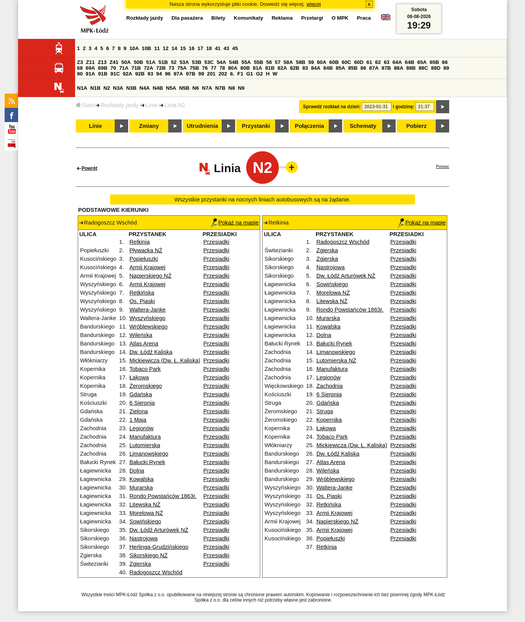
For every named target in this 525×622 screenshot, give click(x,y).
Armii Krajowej (147, 267)
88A (398, 68)
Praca (364, 18)
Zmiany (149, 126)
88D (435, 68)
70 (113, 68)
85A (340, 68)
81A (257, 68)
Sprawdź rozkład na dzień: (332, 106)
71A (123, 68)
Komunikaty (248, 18)
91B (102, 74)
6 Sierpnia (142, 403)
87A (373, 68)
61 (369, 62)
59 (311, 62)
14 (174, 48)
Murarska (141, 488)
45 (235, 48)
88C (423, 68)
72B (161, 68)
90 (80, 74)
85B (352, 68)
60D (358, 62)
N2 (107, 88)
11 (157, 48)
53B (196, 62)
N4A (144, 88)
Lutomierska (144, 445)
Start (85, 105)
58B (300, 62)
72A (148, 68)
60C (346, 62)
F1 (240, 74)
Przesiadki (216, 242)
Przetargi (312, 18)
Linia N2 (175, 105)
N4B (158, 88)
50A (125, 62)
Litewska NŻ (145, 504)
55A (246, 62)
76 (205, 68)
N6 (195, 88)
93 (150, 74)
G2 (259, 74)
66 (445, 62)
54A (221, 62)
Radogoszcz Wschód (155, 572)
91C (115, 74)
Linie (152, 105)
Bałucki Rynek (147, 462)
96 (168, 74)
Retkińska (141, 293)
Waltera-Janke (147, 310)
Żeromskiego (145, 386)
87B (386, 68)
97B (190, 74)
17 (200, 48)
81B (269, 68)
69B (102, 68)
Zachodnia (329, 386)
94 (159, 74)
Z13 (102, 62)
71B (136, 68)
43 (226, 48)
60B (334, 62)
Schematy (362, 126)
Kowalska (141, 479)
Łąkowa (139, 377)
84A (315, 68)
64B (409, 62)
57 (278, 62)
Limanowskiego (148, 454)
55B (258, 62)
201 (211, 74)
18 (209, 48)
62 (378, 62)
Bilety (218, 18)
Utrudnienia (202, 126)
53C (209, 62)
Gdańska (140, 394)
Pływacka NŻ (145, 250)
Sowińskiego (145, 521)
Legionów (141, 428)
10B (146, 48)
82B (294, 68)
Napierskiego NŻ (150, 276)
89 (446, 68)
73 (171, 68)
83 (305, 68)
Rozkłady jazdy (120, 105)
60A (321, 62)
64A (397, 62)
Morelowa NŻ (146, 513)
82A (282, 68)
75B (194, 68)
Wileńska (140, 335)
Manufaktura (145, 437)
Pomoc (442, 166)
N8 (231, 88)
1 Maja (137, 420)
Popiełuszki (143, 259)
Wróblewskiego (148, 327)
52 (174, 62)
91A (90, 74)
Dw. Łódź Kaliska (150, 352)
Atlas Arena (143, 343)
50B (138, 62)
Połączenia (309, 126)
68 (80, 68)
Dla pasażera (187, 18)
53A (184, 62)
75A (182, 68)
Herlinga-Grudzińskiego (158, 547)
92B (139, 74)
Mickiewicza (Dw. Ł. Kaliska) (164, 360)
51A (150, 62)
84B (328, 68)
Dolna (136, 471)
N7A (207, 88)
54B (233, 62)
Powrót (89, 168)
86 (363, 68)
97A (178, 74)
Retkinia (139, 242)
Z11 (90, 62)
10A (134, 48)
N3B (131, 88)
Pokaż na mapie (235, 223)
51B (163, 62)
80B (245, 68)
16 (192, 48)
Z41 (114, 62)
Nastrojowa (143, 538)
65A (421, 62)
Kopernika (329, 420)
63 (387, 62)
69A (90, 68)
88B (411, 68)
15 (183, 48)
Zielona (138, 411)
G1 (249, 74)
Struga (324, 411)
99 (201, 74)
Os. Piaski (142, 301)
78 (222, 68)
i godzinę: (404, 106)
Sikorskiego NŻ (148, 555)
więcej (314, 4)
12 (166, 48)
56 (269, 62)
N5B (184, 88)
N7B (220, 88)
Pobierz (416, 126)
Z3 (80, 62)
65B (434, 62)
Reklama (282, 18)
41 (218, 48)
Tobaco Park (145, 369)
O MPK (340, 18)
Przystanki (256, 126)
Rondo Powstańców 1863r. (162, 496)
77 (213, 68)
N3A (118, 88)
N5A (171, 88)
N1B (95, 88)
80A (232, 68)
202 (223, 74)
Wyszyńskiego (147, 318)
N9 (241, 88)
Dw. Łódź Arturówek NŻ (158, 530)
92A (127, 74)
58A (288, 62)
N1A (82, 88)
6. (232, 74)
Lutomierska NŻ (336, 360)
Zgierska (140, 564)
